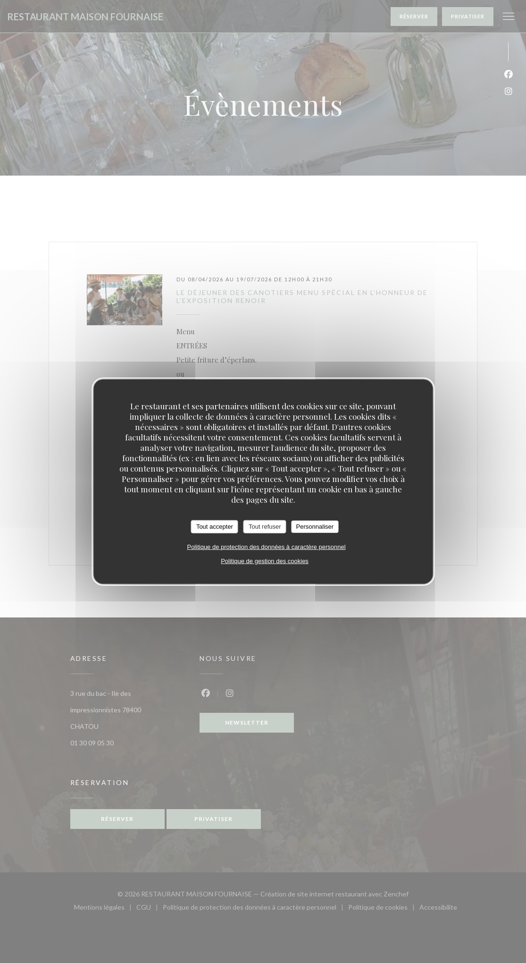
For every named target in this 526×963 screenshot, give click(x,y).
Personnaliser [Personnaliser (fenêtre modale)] (315, 526)
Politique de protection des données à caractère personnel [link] (266, 546)
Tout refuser (265, 526)
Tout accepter (214, 526)
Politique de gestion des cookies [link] (265, 560)
